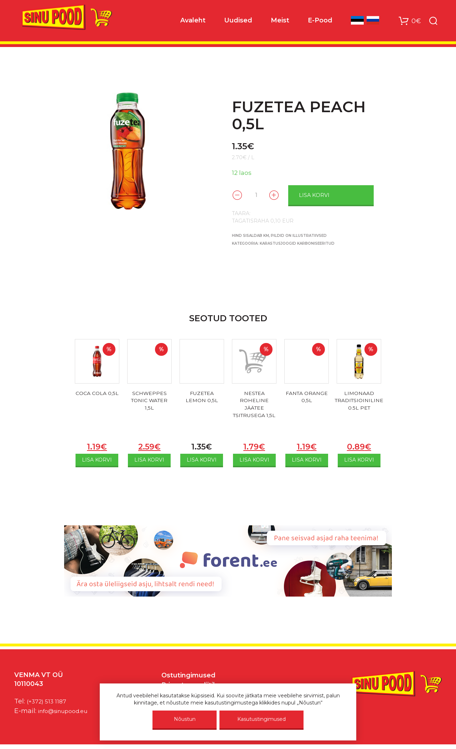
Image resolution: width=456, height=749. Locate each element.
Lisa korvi (326, 194)
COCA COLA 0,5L (97, 397)
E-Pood (320, 22)
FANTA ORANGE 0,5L (306, 397)
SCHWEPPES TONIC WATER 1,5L (149, 401)
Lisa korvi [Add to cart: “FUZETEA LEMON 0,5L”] (202, 459)
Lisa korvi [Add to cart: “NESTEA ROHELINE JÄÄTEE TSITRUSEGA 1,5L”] (254, 459)
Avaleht (193, 22)
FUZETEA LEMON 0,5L (201, 397)
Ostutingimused (188, 674)
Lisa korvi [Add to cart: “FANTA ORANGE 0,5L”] (307, 459)
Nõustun (185, 719)
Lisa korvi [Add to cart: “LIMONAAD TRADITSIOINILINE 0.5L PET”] (359, 459)
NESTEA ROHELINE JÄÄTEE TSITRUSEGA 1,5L (254, 409)
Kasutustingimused (261, 719)
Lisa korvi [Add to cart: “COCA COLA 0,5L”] (97, 459)
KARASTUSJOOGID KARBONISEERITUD (297, 242)
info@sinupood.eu (67, 710)
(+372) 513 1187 (49, 700)
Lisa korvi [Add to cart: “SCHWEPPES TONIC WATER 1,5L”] (149, 459)
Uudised (238, 22)
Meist (280, 22)
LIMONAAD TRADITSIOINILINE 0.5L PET (359, 401)
